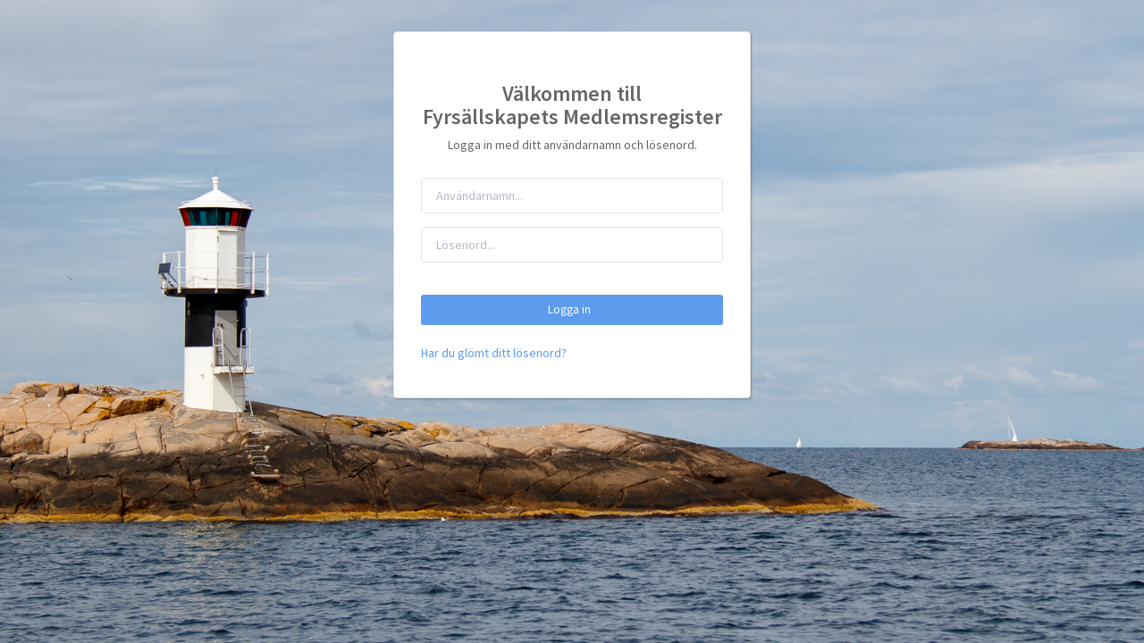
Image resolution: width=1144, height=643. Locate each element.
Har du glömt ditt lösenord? (494, 353)
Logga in (572, 309)
